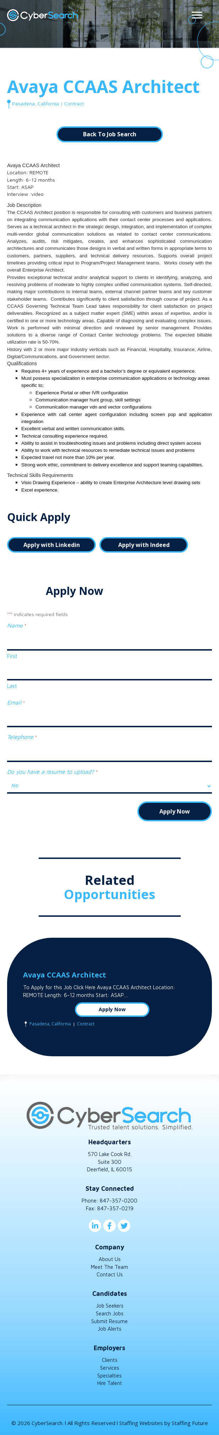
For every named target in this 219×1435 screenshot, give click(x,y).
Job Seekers (110, 1306)
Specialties (109, 1376)
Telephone (21, 737)
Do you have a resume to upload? (52, 772)
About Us (110, 1259)
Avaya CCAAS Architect (64, 975)
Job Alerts (109, 1329)
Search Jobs (110, 1313)
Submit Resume (109, 1321)
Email (15, 702)
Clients (109, 1360)
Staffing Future (190, 1422)
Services (109, 1368)
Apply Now (112, 1009)
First (12, 656)
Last (12, 686)
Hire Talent (109, 1383)
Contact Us (110, 1274)
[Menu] (197, 15)
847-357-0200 (118, 1201)
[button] (109, 134)
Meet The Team (109, 1267)
